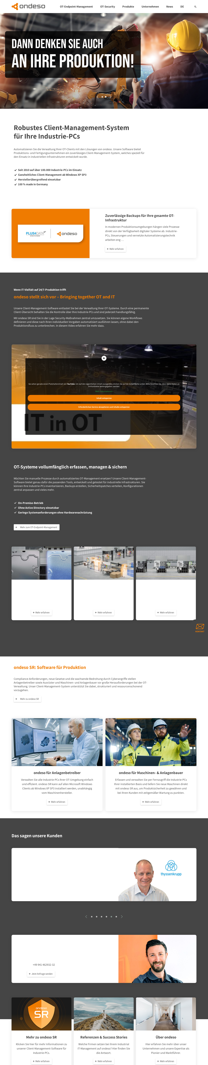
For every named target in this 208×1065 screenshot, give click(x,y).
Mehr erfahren (116, 249)
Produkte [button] (128, 6)
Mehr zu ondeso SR (28, 699)
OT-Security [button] (107, 6)
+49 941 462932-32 (44, 964)
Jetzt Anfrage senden (42, 972)
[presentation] (97, 96)
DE (182, 6)
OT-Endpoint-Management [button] (76, 6)
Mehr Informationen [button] (104, 391)
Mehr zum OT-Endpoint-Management (37, 527)
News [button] (169, 6)
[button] (195, 6)
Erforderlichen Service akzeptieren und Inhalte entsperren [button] (104, 407)
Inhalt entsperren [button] (104, 398)
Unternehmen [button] (150, 6)
